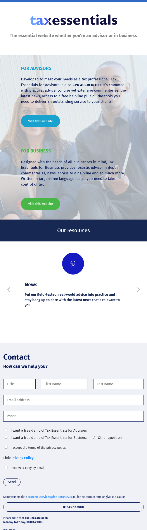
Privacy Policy (23, 458)
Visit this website (40, 121)
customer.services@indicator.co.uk (50, 498)
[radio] (6, 430)
